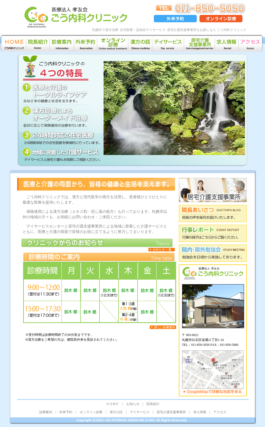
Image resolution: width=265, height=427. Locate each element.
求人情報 (199, 412)
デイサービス (139, 412)
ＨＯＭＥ (112, 404)
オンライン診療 (91, 412)
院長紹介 (153, 404)
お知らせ (132, 404)
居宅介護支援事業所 (171, 412)
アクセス (219, 412)
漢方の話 (116, 412)
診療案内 (45, 412)
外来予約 (65, 412)
